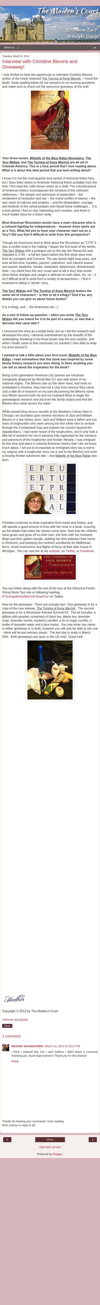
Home (50, 1139)
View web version (50, 1147)
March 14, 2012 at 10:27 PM (62, 1046)
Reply (15, 1061)
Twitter (70, 551)
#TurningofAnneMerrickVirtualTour (25, 596)
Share (7, 1025)
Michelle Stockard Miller (28, 1046)
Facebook (87, 551)
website (54, 551)
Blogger (57, 1154)
